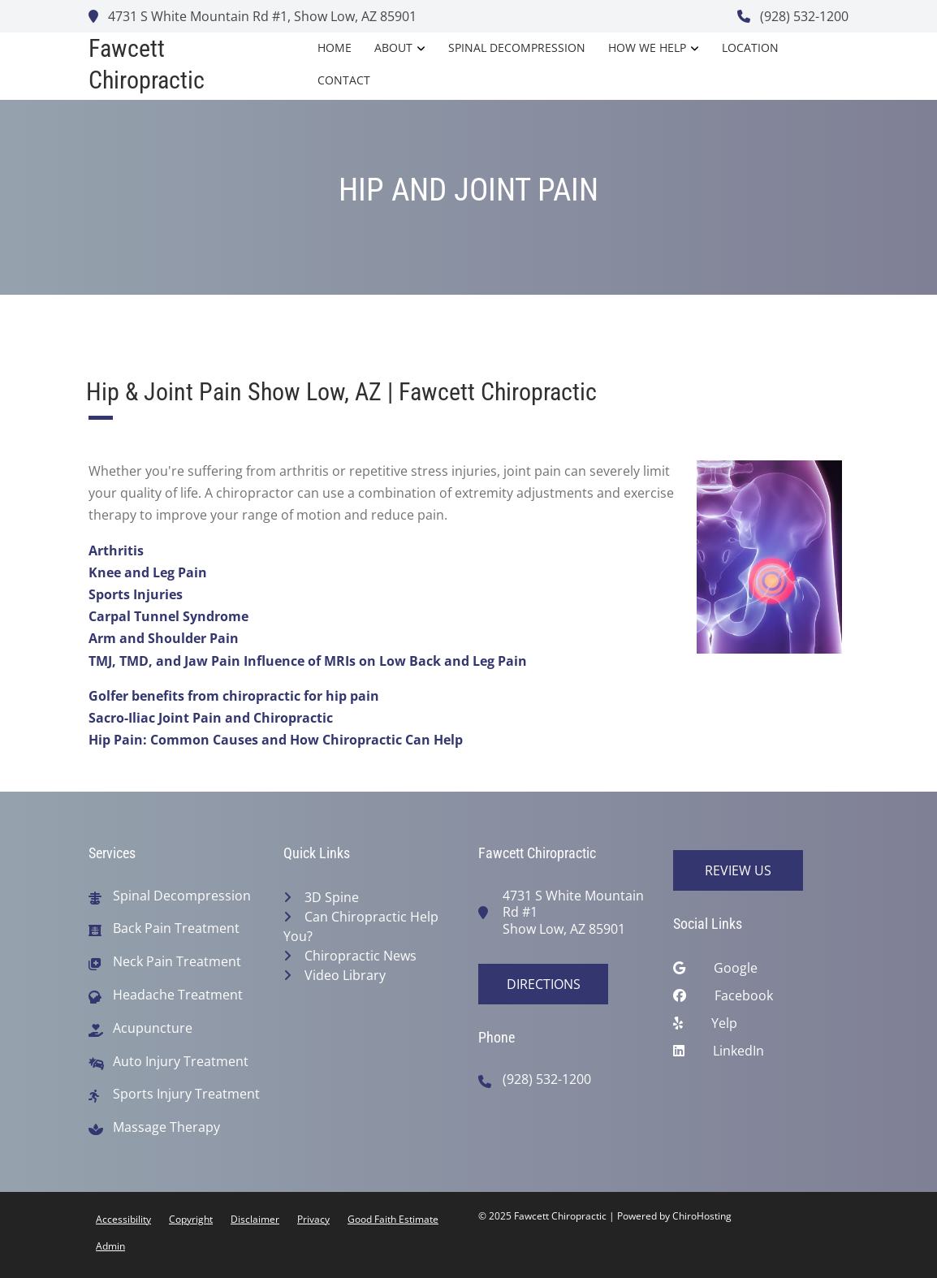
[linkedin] (760, 1055)
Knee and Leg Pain (148, 572)
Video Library (345, 975)
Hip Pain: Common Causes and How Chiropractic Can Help (276, 740)
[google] (760, 972)
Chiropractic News (360, 956)
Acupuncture (152, 1028)
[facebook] (760, 999)
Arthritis (116, 550)
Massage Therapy (166, 1127)
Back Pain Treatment (176, 928)
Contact (343, 80)
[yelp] (760, 1027)
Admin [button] (110, 1246)
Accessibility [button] (123, 1219)
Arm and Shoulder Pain (164, 638)
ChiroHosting (702, 1216)
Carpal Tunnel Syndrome (168, 616)
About (393, 47)
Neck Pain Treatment (177, 961)
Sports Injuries (136, 594)
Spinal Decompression (516, 47)
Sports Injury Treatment (186, 1094)
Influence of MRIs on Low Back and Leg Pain (385, 661)
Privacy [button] (313, 1219)
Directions (544, 984)
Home (334, 47)
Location (750, 47)
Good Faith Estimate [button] (393, 1219)
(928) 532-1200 (792, 16)
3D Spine (331, 897)
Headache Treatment (178, 995)
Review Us (738, 870)
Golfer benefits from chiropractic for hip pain (234, 696)
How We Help (647, 47)
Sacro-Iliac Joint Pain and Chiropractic (211, 718)
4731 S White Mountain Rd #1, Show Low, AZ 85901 (253, 16)
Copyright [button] (191, 1219)
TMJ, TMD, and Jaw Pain (164, 661)
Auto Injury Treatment (180, 1061)
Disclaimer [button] (255, 1219)
